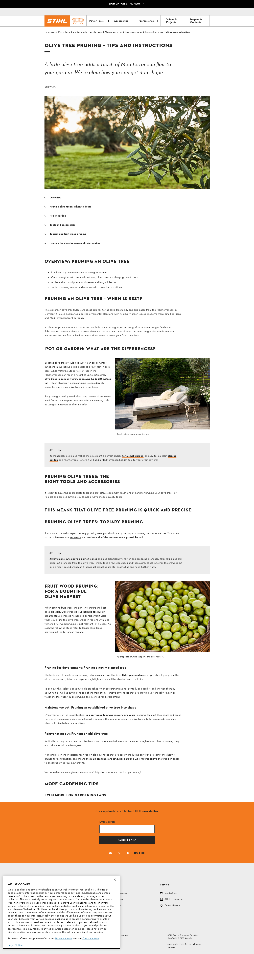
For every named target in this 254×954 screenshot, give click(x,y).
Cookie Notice (90, 939)
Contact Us (170, 893)
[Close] (115, 879)
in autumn (88, 327)
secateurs (75, 537)
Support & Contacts (199, 21)
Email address (107, 821)
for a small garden (133, 456)
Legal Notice (15, 945)
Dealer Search (172, 905)
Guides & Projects (174, 21)
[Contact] (193, 11)
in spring (129, 327)
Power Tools (99, 21)
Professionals (148, 21)
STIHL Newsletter (174, 899)
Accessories (124, 21)
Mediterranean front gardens (66, 318)
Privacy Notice (63, 939)
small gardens (173, 314)
